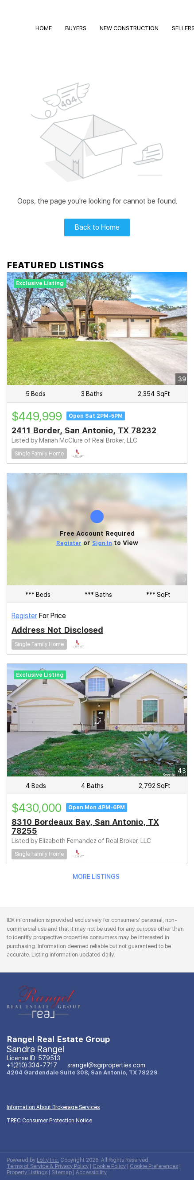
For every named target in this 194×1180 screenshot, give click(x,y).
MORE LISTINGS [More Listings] (96, 876)
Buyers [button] (75, 28)
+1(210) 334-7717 (32, 1065)
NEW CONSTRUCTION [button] (129, 28)
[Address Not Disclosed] (97, 529)
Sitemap (61, 1172)
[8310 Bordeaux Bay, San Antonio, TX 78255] (97, 720)
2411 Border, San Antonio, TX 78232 (84, 430)
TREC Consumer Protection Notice (49, 1120)
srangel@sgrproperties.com (106, 1065)
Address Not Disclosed (57, 630)
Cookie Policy (109, 1166)
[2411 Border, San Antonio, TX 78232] (97, 328)
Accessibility (91, 1172)
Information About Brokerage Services (53, 1107)
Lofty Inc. (48, 1160)
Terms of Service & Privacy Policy (48, 1166)
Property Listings (27, 1172)
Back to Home (97, 227)
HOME (43, 28)
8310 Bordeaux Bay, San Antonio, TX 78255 (85, 826)
